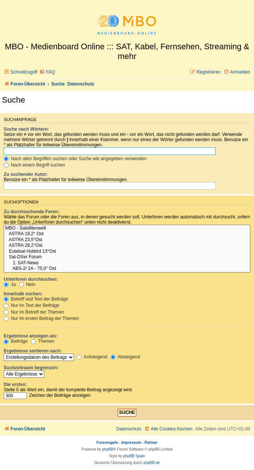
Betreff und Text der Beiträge (36, 299)
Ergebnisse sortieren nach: (33, 351)
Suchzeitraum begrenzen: (31, 367)
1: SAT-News (127, 263)
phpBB (107, 449)
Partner (151, 443)
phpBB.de (151, 463)
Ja (10, 284)
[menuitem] (47, 72)
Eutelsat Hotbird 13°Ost (127, 252)
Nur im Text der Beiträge (32, 305)
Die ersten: (15, 384)
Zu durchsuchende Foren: (31, 211)
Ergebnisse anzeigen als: (31, 336)
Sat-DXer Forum (127, 257)
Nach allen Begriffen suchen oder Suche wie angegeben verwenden (75, 158)
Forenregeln (107, 443)
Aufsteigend (92, 356)
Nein (27, 284)
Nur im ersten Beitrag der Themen (41, 318)
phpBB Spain (134, 456)
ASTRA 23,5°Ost (127, 240)
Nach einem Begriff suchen (34, 165)
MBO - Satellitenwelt (127, 228)
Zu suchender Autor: (26, 174)
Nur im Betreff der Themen (34, 312)
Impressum (131, 443)
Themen (43, 341)
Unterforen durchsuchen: (31, 279)
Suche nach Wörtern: (26, 129)
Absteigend (125, 356)
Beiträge (16, 341)
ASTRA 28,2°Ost (127, 246)
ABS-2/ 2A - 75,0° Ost (127, 269)
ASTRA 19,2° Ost (127, 234)
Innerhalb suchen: (23, 293)
